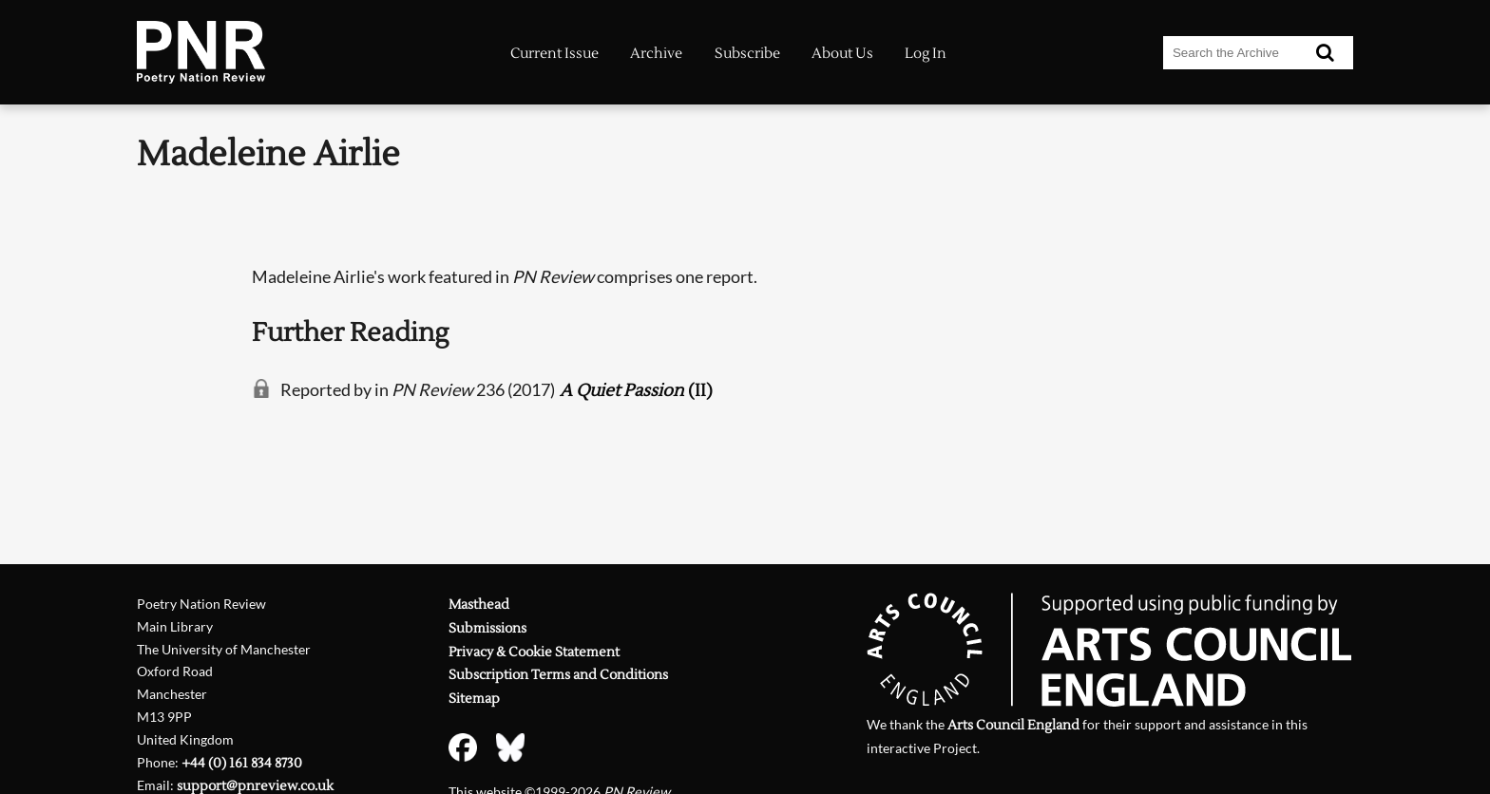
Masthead (479, 605)
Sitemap (474, 699)
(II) (636, 391)
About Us (842, 54)
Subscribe (747, 54)
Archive (656, 54)
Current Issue (554, 54)
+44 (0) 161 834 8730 (241, 763)
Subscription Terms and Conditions (558, 675)
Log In (925, 54)
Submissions (487, 628)
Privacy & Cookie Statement (534, 652)
